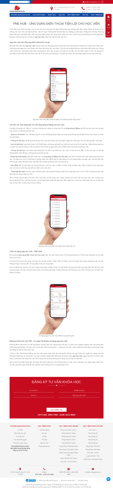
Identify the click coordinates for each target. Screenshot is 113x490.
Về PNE (20, 430)
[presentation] (56, 403)
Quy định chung (83, 480)
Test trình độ (96, 15)
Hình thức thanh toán (68, 480)
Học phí (62, 15)
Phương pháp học (44, 446)
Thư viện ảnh (20, 436)
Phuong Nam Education (20, 15)
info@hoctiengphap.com (92, 2)
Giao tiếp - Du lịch (93, 453)
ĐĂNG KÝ (108, 34)
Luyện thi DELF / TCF (92, 456)
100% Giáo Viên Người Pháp (93, 459)
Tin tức (85, 15)
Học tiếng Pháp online (68, 426)
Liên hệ (13, 19)
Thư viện (44, 440)
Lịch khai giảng (39, 15)
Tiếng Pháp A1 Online (69, 433)
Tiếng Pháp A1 (93, 433)
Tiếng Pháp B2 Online (69, 443)
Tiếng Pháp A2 (93, 436)
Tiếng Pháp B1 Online (69, 440)
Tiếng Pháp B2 (93, 443)
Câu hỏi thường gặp (20, 440)
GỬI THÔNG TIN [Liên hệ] (56, 410)
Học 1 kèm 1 (93, 430)
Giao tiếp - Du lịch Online (69, 461)
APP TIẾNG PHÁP (73, 15)
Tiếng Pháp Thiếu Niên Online (68, 449)
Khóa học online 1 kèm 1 (69, 430)
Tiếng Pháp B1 (93, 440)
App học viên (44, 443)
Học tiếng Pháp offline (93, 426)
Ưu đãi (44, 436)
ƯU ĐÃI (108, 26)
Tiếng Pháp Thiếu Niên (92, 449)
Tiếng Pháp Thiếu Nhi (93, 446)
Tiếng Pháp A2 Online (69, 436)
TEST (108, 18)
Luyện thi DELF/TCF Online (68, 458)
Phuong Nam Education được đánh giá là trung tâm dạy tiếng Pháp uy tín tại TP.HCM (20, 448)
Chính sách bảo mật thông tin (48, 480)
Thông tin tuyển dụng (20, 443)
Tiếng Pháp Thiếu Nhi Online (68, 446)
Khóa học (52, 15)
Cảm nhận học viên (20, 433)
